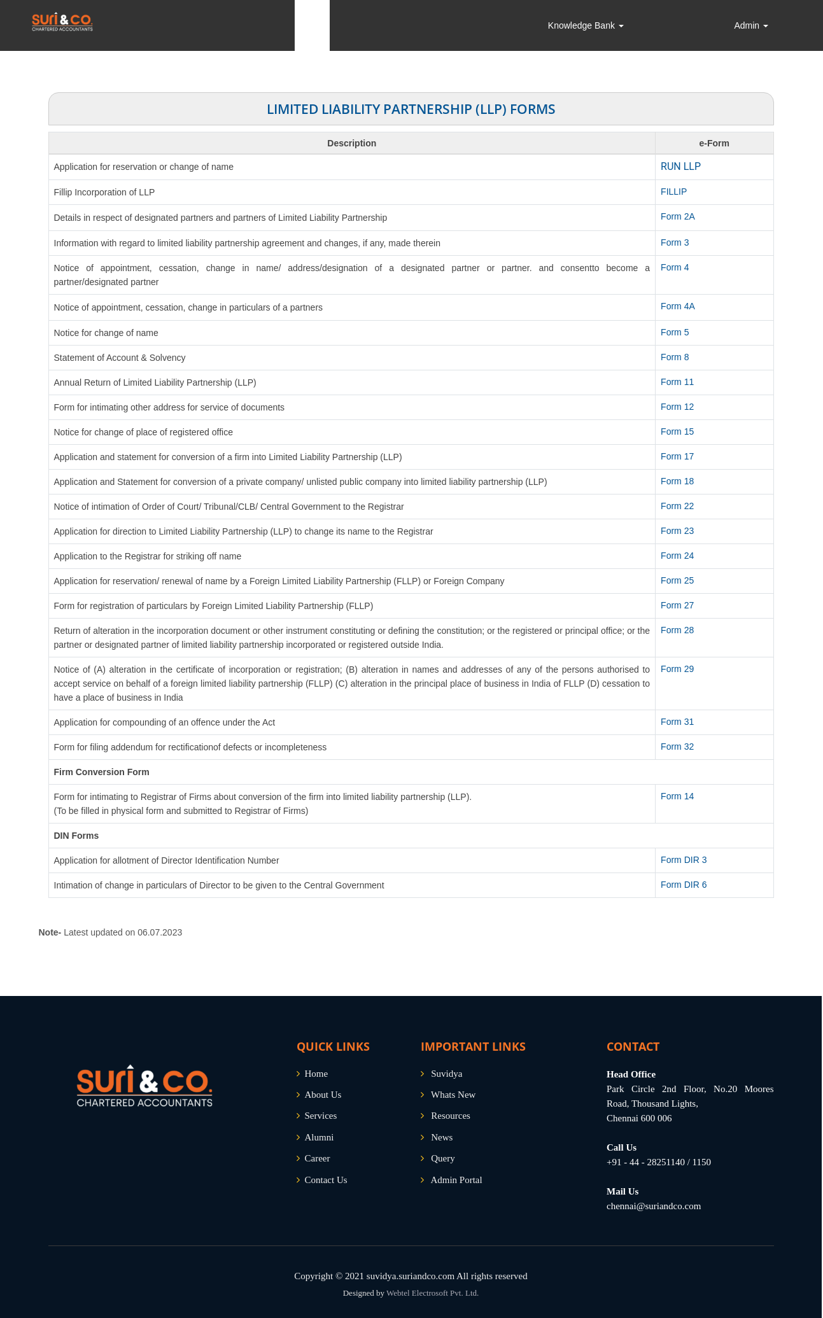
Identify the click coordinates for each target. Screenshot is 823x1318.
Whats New (453, 1095)
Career (317, 1158)
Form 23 (677, 531)
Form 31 (677, 722)
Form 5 (675, 332)
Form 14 (677, 796)
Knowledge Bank (586, 25)
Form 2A (678, 216)
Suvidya (446, 1074)
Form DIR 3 (684, 860)
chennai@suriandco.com (654, 1206)
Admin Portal (456, 1180)
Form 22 (677, 506)
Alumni (319, 1137)
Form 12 (677, 407)
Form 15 (677, 431)
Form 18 (677, 481)
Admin (751, 25)
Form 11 (677, 382)
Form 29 (677, 669)
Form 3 (675, 242)
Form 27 (677, 605)
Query (443, 1158)
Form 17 (677, 456)
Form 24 (677, 555)
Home (316, 1074)
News (442, 1137)
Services (321, 1116)
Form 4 (675, 267)
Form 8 (675, 357)
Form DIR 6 (684, 885)
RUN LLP (681, 166)
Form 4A (678, 306)
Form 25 (677, 580)
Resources (450, 1116)
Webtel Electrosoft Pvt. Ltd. (432, 1293)
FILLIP (674, 191)
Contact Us (326, 1180)
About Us (323, 1095)
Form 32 (677, 746)
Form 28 (677, 630)
